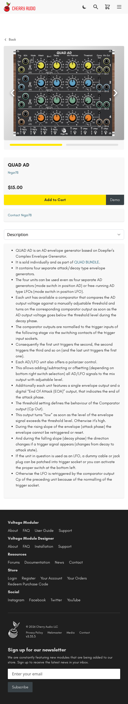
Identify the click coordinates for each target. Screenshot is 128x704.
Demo (115, 199)
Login (12, 578)
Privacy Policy (34, 632)
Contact (76, 562)
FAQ (26, 530)
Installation (44, 546)
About (13, 530)
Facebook (37, 600)
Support (65, 530)
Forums (14, 562)
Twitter (56, 600)
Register (28, 578)
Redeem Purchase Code (28, 584)
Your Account (51, 578)
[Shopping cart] (107, 7)
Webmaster (54, 632)
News (59, 562)
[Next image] (115, 93)
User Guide (44, 530)
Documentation (37, 562)
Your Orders (77, 578)
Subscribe (20, 687)
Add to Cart (55, 199)
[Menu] (119, 7)
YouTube (74, 600)
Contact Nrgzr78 (20, 215)
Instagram (16, 600)
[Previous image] (13, 93)
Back (10, 39)
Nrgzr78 (13, 172)
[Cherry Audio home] (19, 7)
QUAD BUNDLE (86, 262)
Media (71, 632)
